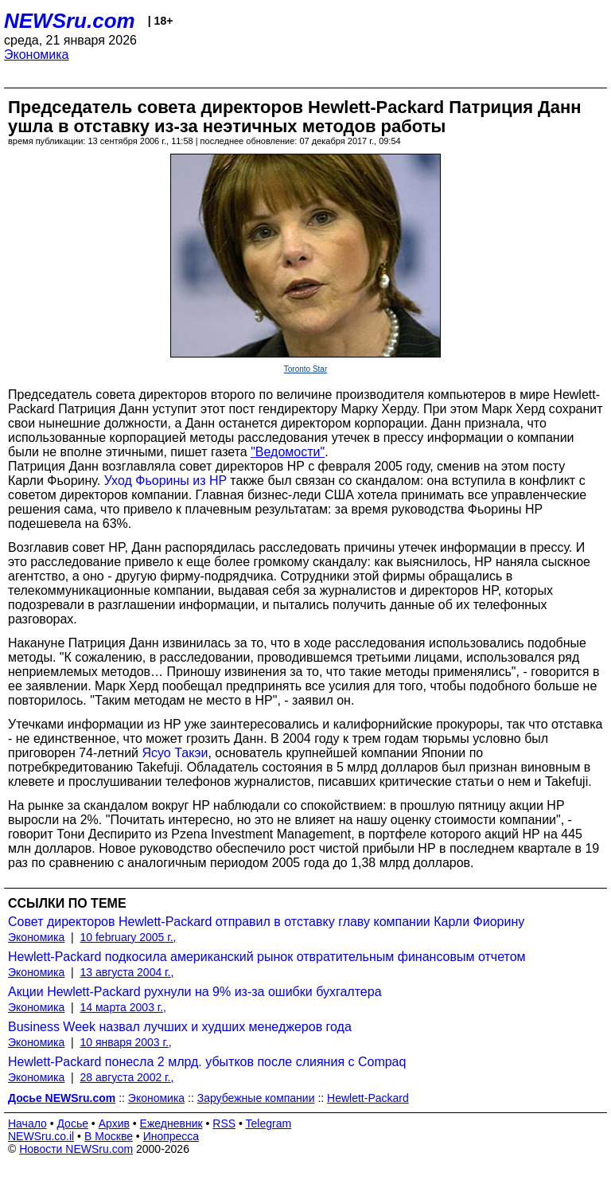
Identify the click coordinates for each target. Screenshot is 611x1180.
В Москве (108, 1136)
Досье (72, 1123)
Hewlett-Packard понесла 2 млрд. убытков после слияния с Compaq (207, 1062)
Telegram (269, 1123)
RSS (223, 1123)
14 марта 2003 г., (123, 1007)
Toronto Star (305, 369)
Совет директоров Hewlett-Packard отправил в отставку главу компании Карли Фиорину (266, 921)
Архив (114, 1123)
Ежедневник (171, 1123)
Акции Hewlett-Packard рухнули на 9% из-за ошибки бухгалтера (195, 991)
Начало (27, 1123)
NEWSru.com (69, 21)
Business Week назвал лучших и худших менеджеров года (180, 1026)
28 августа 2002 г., (127, 1077)
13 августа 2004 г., (127, 972)
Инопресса (171, 1136)
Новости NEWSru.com (76, 1149)
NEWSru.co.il (41, 1136)
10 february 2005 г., (128, 937)
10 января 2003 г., (126, 1042)
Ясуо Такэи (175, 753)
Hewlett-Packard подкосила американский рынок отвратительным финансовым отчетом (267, 956)
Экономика (36, 54)
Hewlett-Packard (368, 1098)
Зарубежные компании (256, 1098)
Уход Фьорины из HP (165, 480)
